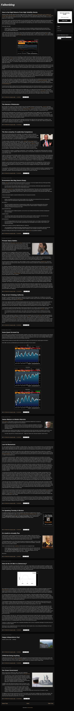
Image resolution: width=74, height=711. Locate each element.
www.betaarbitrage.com (6, 83)
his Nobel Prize (10, 189)
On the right (31, 107)
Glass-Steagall (31, 141)
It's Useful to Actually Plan (11, 533)
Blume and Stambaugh (42, 80)
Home (28, 703)
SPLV (46, 33)
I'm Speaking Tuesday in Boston (13, 510)
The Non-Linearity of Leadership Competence (17, 132)
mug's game (43, 90)
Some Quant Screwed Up (10, 332)
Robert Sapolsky (5, 589)
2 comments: (18, 663)
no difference (33, 143)
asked (7, 182)
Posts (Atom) (30, 707)
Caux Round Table (26, 108)
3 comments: (18, 503)
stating (25, 141)
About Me (59, 30)
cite (15, 317)
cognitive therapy (17, 273)
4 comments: (18, 529)
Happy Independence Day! (11, 637)
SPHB (20, 34)
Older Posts (50, 703)
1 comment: (18, 97)
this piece (42, 308)
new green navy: (27, 673)
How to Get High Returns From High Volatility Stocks (20, 12)
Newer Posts (5, 703)
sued (12, 58)
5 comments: (18, 233)
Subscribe (64, 20)
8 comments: (18, 173)
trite (30, 230)
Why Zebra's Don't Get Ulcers (16, 242)
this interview (5, 421)
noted (7, 159)
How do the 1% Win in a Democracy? (14, 563)
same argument (20, 299)
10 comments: (19, 124)
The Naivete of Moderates (10, 104)
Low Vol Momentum (8, 444)
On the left (45, 106)
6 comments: (18, 437)
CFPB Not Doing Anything (11, 655)
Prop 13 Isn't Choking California (12, 295)
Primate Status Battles (9, 241)
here (40, 315)
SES (46, 267)
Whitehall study (43, 261)
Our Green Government (10, 670)
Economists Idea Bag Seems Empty (14, 180)
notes (14, 657)
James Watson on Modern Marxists (14, 419)
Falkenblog (8, 4)
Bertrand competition (6, 453)
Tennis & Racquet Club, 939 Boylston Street (28, 513)
